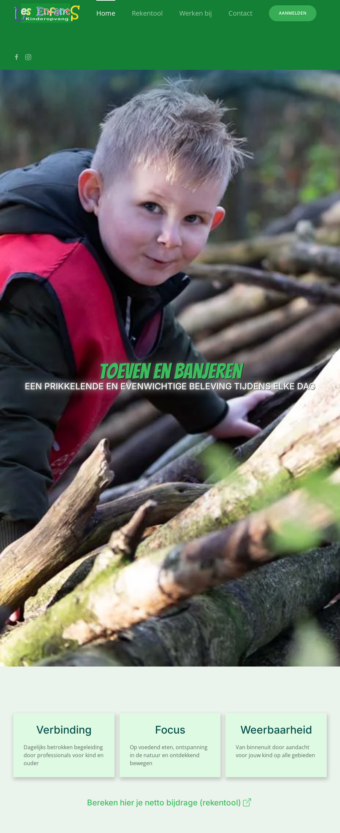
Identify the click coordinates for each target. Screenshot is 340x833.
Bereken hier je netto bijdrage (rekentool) (170, 802)
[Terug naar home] (46, 13)
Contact (240, 13)
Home (105, 13)
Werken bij (195, 13)
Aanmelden (292, 13)
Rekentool (147, 13)
